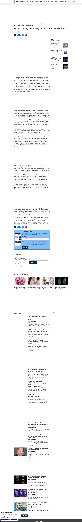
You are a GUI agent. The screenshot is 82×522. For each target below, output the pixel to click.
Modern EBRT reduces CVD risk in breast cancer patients (37, 503)
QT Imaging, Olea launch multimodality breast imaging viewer (37, 383)
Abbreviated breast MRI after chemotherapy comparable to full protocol (38, 424)
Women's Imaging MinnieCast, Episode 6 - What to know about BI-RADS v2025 (38, 436)
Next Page (24, 515)
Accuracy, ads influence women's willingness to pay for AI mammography (37, 491)
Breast (33, 25)
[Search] (71, 2)
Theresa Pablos (17, 31)
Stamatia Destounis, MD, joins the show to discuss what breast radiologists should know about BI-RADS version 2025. (38, 442)
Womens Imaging (26, 25)
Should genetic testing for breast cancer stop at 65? (20, 288)
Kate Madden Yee (32, 427)
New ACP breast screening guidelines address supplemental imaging (38, 341)
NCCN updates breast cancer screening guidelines (36, 395)
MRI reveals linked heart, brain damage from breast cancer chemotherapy (37, 477)
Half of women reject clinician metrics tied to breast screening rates (55, 45)
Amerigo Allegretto (33, 321)
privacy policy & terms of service (37, 244)
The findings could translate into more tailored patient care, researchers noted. (38, 430)
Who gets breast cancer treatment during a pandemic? (47, 289)
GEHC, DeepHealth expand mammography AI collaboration (56, 51)
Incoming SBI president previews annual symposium (38, 448)
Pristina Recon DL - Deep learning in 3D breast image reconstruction (56, 59)
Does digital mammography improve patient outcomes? (34, 288)
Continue (33, 262)
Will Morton (31, 372)
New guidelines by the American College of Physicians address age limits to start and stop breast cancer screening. (38, 348)
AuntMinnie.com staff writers (34, 333)
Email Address (25, 236)
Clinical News (17, 25)
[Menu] (74, 2)
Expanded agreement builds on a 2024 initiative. (38, 334)
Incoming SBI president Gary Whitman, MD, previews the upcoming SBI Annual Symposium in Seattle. (38, 454)
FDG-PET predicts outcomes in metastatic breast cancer (56, 66)
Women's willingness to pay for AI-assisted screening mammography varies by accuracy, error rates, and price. (38, 497)
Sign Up (25, 247)
